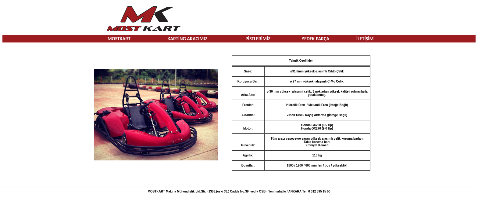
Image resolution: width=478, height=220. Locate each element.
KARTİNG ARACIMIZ (187, 39)
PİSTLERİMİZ (257, 39)
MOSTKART (119, 39)
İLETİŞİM (365, 39)
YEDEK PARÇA (316, 39)
